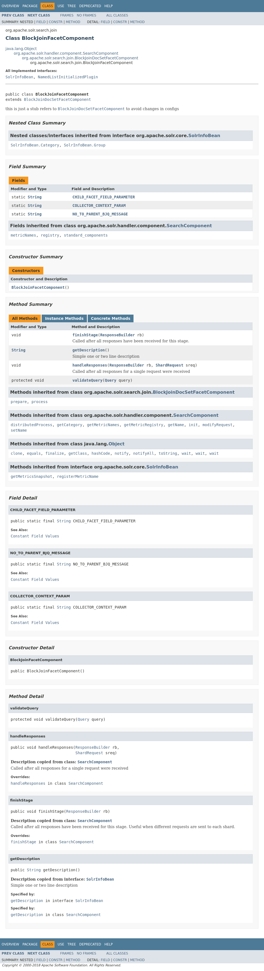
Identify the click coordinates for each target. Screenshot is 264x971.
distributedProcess (31, 425)
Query (110, 380)
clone (16, 453)
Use (61, 6)
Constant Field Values (35, 536)
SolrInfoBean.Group (85, 145)
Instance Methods (64, 318)
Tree (71, 6)
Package (30, 6)
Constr (56, 22)
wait (186, 453)
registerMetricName (78, 476)
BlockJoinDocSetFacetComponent (57, 99)
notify (122, 453)
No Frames (86, 15)
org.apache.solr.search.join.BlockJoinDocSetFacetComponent (80, 58)
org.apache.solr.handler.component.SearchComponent (66, 53)
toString (168, 453)
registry (50, 235)
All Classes (117, 15)
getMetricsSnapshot (31, 476)
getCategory (70, 425)
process (40, 402)
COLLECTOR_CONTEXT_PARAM (99, 205)
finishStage (85, 335)
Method (73, 22)
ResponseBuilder (117, 335)
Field (41, 22)
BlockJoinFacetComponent (38, 287)
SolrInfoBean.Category (35, 145)
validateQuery (87, 380)
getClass (78, 453)
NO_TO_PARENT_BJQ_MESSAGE (100, 214)
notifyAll (143, 453)
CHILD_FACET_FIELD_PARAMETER (103, 197)
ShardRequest (169, 365)
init (193, 425)
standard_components (86, 235)
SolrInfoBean (19, 77)
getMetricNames (103, 425)
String (35, 197)
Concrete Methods (110, 318)
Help (108, 6)
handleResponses (89, 365)
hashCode (101, 453)
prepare (19, 402)
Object (117, 443)
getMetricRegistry (143, 425)
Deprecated (90, 6)
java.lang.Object (21, 48)
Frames (67, 15)
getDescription (88, 350)
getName (176, 425)
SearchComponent (189, 225)
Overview (10, 6)
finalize (54, 453)
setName (19, 430)
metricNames (23, 235)
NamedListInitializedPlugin (68, 77)
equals (34, 453)
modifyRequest (218, 425)
